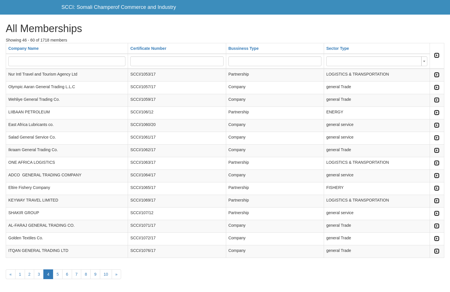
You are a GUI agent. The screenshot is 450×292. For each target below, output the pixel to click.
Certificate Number (148, 48)
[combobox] (376, 61)
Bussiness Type (243, 48)
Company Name (23, 48)
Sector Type (337, 48)
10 (106, 274)
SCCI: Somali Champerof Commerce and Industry (118, 7)
